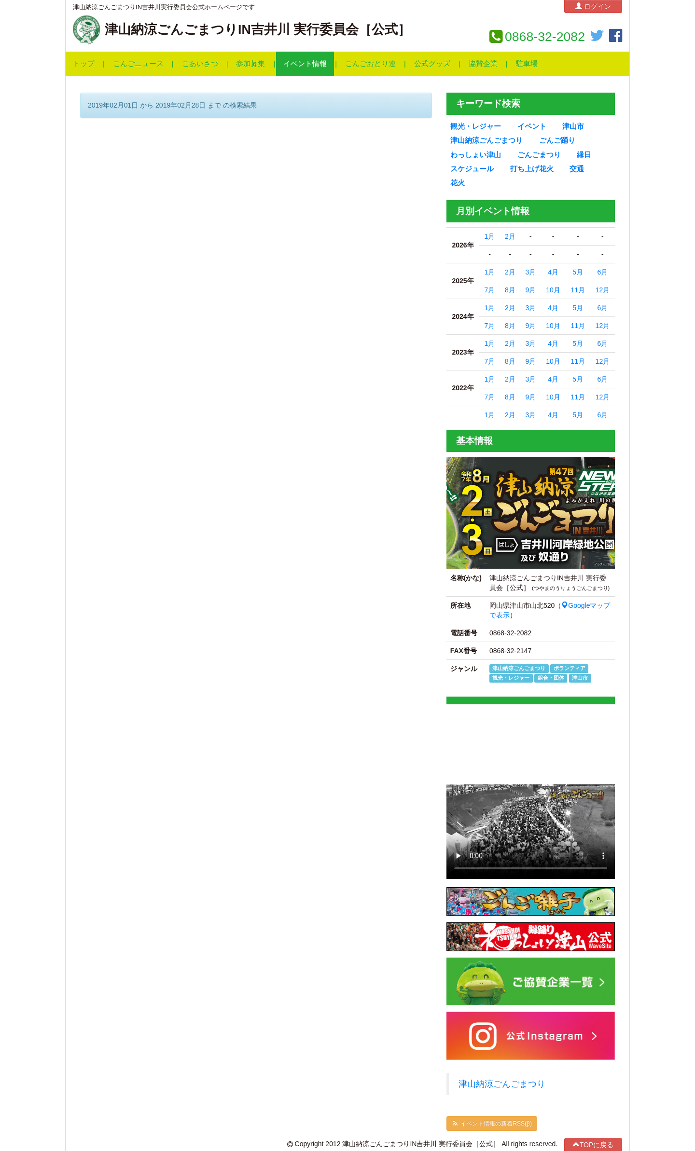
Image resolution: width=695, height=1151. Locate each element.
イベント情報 (305, 64)
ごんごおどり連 (370, 64)
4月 (553, 272)
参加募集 (250, 64)
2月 (510, 236)
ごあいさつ (200, 64)
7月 (490, 290)
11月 (577, 290)
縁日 (584, 155)
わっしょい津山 (475, 155)
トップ (84, 64)
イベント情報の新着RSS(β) (492, 1123)
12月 (603, 290)
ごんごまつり (539, 155)
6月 (602, 272)
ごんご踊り (557, 140)
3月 (530, 272)
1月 (490, 236)
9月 (530, 290)
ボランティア (569, 668)
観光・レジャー (475, 126)
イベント (531, 126)
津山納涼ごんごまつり (486, 140)
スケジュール (472, 169)
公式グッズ (432, 64)
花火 (457, 183)
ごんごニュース (138, 64)
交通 (577, 169)
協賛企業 (483, 64)
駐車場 (527, 64)
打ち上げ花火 (532, 169)
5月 (577, 272)
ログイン (593, 6)
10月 (553, 290)
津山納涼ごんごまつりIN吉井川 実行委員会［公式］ (258, 29)
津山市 (573, 126)
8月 (510, 290)
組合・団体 (551, 678)
